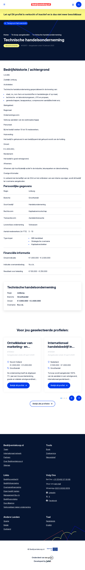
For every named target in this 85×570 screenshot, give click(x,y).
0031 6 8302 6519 (62, 488)
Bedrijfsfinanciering (11, 483)
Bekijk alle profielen (41, 404)
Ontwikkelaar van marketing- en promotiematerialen (21, 345)
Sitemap (7, 465)
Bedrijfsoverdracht (11, 479)
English (49, 525)
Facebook (53, 500)
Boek (48, 449)
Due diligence (9, 503)
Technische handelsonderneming (46, 35)
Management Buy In (12, 495)
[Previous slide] (71, 398)
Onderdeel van (42, 558)
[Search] (78, 4)
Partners (7, 457)
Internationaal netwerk (12, 453)
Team (6, 449)
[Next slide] (78, 398)
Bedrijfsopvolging (10, 499)
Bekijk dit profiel (17, 385)
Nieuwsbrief (51, 457)
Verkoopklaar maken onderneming (17, 507)
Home (6, 35)
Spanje (6, 521)
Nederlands (50, 521)
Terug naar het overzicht (17, 23)
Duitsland (7, 529)
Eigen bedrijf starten (11, 491)
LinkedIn (52, 493)
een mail (57, 484)
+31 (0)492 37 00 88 (61, 479)
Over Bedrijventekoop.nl (13, 461)
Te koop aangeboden (20, 35)
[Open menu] (4, 5)
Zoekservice (51, 453)
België (6, 525)
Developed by (42, 561)
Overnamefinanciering (12, 487)
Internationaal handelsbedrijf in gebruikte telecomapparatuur (62, 345)
